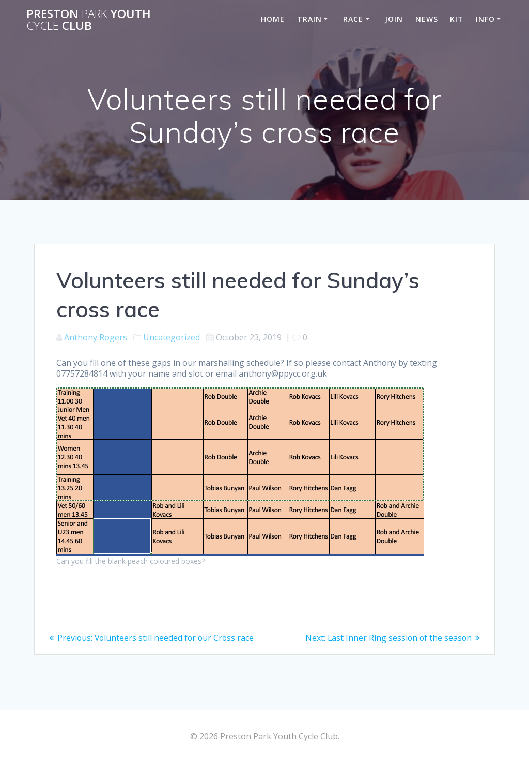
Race (353, 19)
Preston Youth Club (88, 20)
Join (394, 19)
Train (309, 19)
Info (485, 19)
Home (273, 19)
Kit (456, 19)
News (426, 19)
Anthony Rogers (95, 337)
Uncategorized (171, 337)
